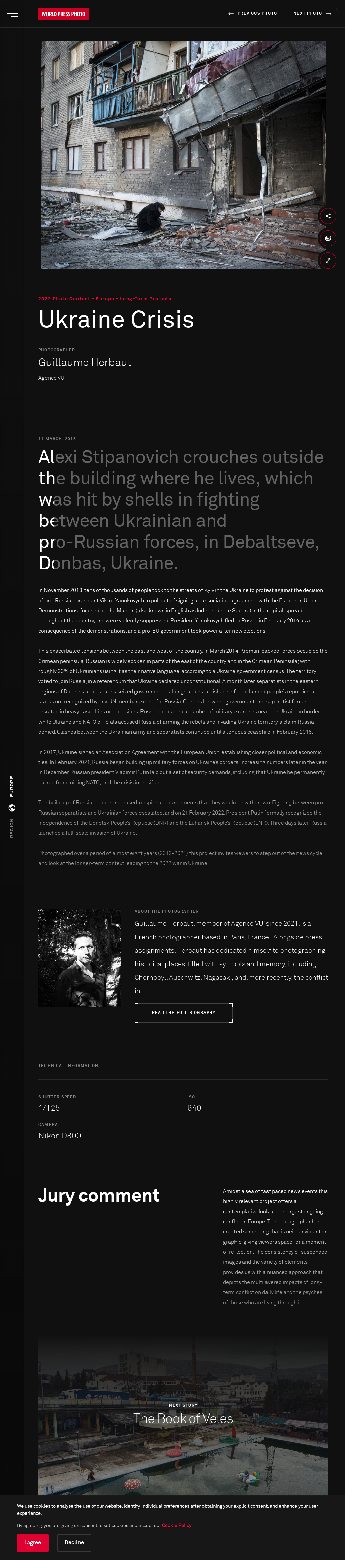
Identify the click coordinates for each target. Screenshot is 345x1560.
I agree (32, 1543)
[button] (12, 807)
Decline (74, 1543)
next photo (313, 13)
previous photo (251, 13)
